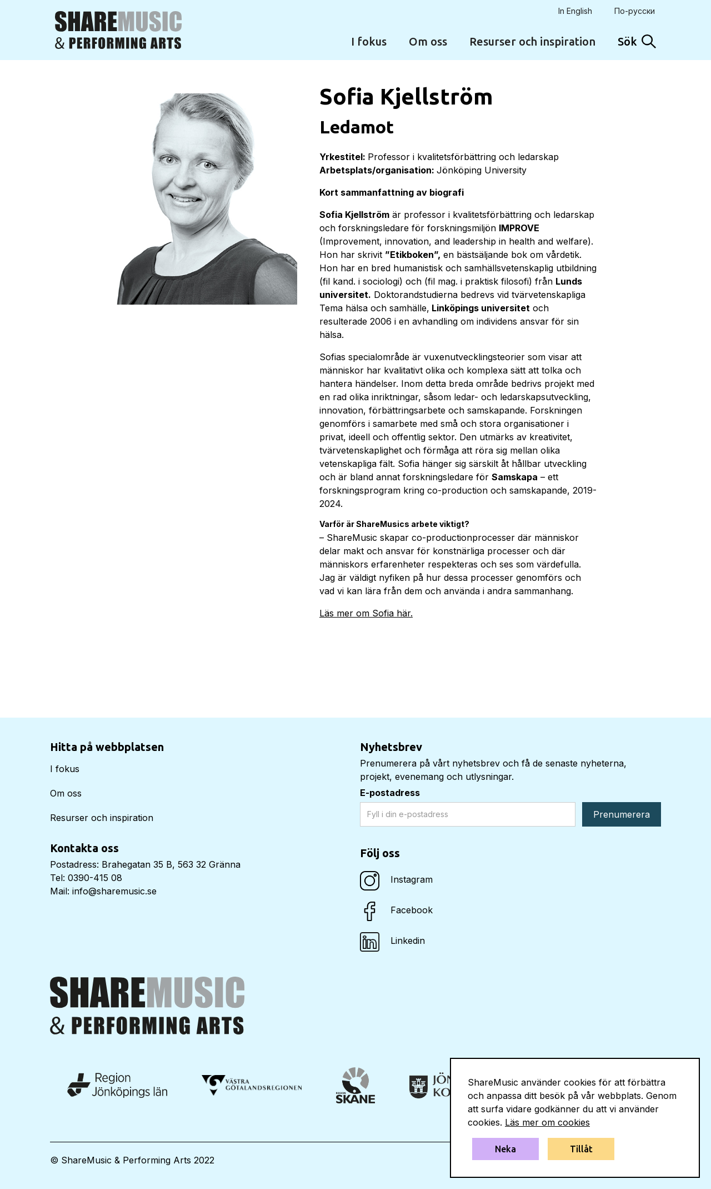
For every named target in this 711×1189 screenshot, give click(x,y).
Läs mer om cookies (547, 1122)
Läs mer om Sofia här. (366, 613)
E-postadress (390, 792)
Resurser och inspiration (532, 41)
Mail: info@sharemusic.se (103, 891)
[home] (118, 30)
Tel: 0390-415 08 (86, 877)
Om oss (428, 41)
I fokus (369, 41)
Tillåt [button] (581, 1149)
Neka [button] (505, 1149)
